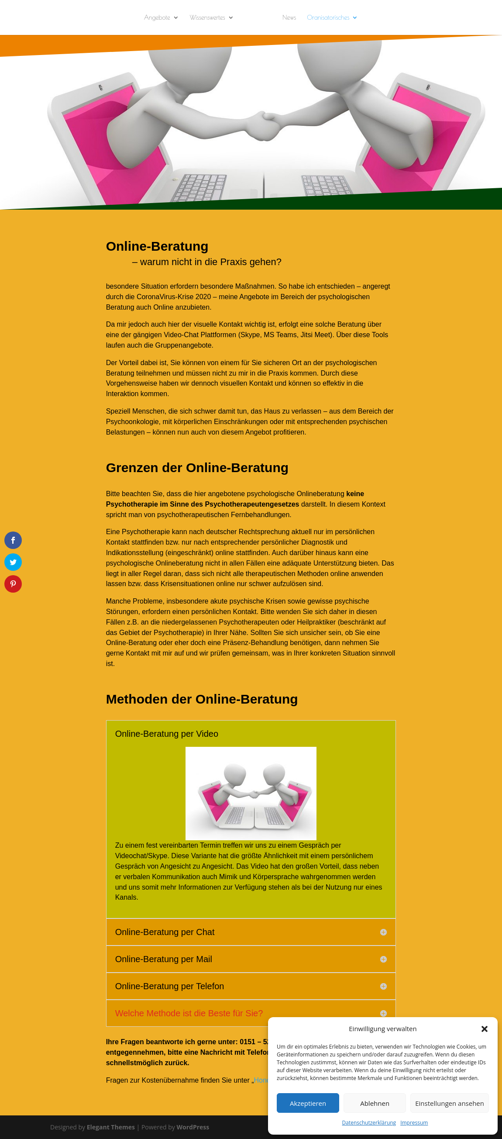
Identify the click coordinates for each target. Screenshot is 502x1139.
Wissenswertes (207, 17)
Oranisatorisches (328, 17)
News (289, 17)
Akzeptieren (308, 1103)
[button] (484, 1029)
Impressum (414, 1122)
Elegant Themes (111, 1127)
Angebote (157, 17)
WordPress (192, 1127)
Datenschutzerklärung (369, 1122)
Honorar (266, 1080)
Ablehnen (374, 1103)
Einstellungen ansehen (449, 1103)
